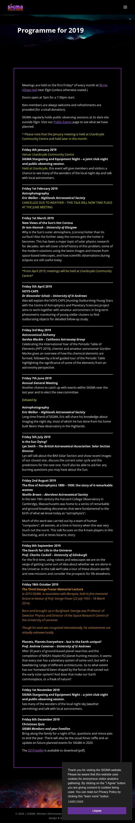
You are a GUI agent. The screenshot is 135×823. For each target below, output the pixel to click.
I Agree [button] (97, 810)
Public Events (63, 122)
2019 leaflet (36, 750)
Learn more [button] (75, 801)
